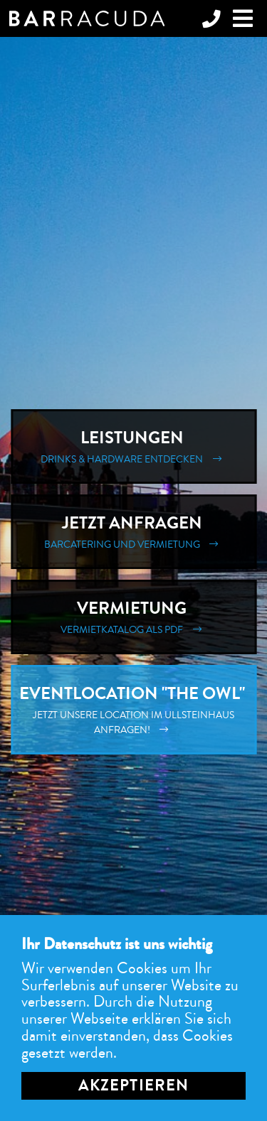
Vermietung (133, 617)
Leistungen (133, 446)
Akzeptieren (133, 1085)
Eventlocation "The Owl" (133, 709)
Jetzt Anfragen (133, 532)
